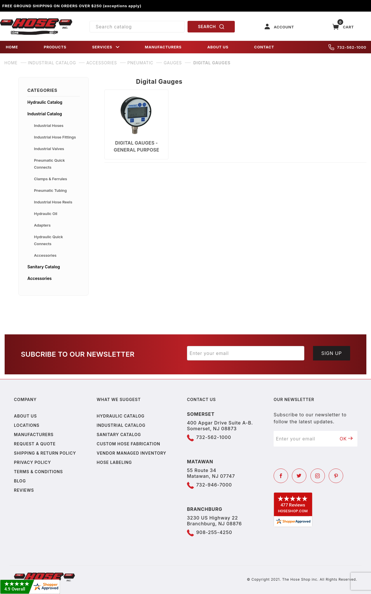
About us (25, 415)
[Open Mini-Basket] (343, 27)
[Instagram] (317, 476)
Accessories (45, 255)
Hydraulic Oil (45, 213)
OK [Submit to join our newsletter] (346, 439)
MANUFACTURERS (163, 47)
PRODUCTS (55, 47)
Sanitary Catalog (43, 266)
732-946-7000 (214, 485)
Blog (20, 480)
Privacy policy (32, 462)
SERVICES (106, 47)
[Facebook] (281, 476)
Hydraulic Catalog (44, 102)
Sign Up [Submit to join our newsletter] (331, 353)
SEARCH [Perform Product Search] (211, 27)
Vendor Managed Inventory (131, 453)
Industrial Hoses (48, 125)
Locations (26, 425)
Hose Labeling (114, 462)
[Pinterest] (336, 476)
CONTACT (264, 47)
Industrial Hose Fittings (55, 137)
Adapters (42, 225)
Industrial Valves (49, 148)
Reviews (24, 490)
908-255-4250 (214, 532)
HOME (12, 47)
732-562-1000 (347, 47)
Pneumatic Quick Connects (49, 164)
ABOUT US (217, 47)
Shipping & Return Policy (45, 453)
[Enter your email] (245, 353)
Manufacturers (34, 434)
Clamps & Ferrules (50, 178)
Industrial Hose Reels (53, 202)
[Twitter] (299, 476)
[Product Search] (137, 26)
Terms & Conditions (38, 471)
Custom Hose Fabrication (128, 443)
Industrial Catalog (44, 113)
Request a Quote (35, 443)
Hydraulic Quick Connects (48, 240)
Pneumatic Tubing (50, 190)
